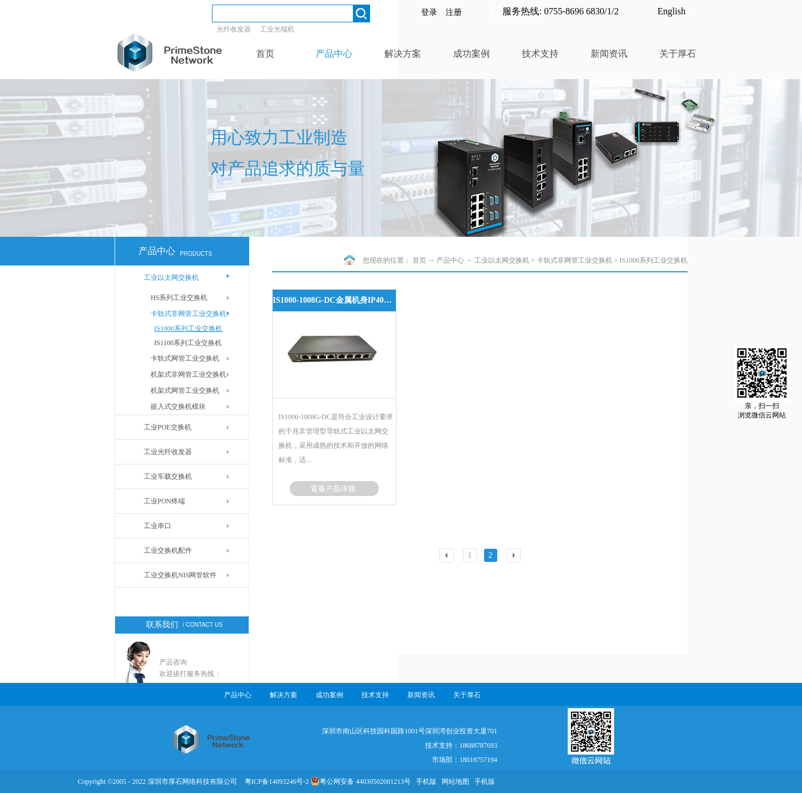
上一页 (448, 556)
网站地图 (453, 782)
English (672, 11)
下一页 (515, 556)
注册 (454, 12)
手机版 (424, 782)
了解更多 (334, 488)
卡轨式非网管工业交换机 (574, 260)
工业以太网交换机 (501, 260)
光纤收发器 (234, 29)
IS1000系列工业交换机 (653, 260)
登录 (429, 12)
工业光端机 (277, 29)
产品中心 (450, 260)
